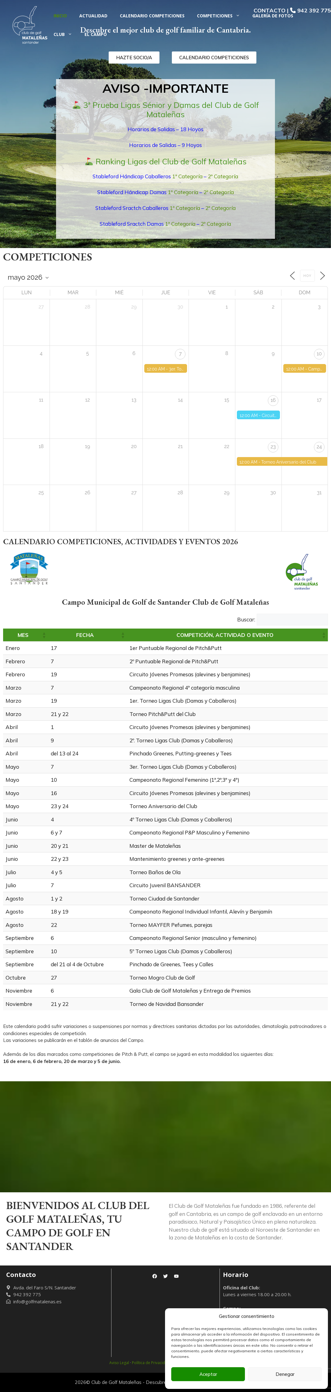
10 (319, 354)
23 (273, 447)
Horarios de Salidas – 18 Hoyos (165, 129)
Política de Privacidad (151, 1362)
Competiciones (221, 16)
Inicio (60, 16)
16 (273, 400)
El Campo (96, 34)
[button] (44, 635)
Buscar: (246, 619)
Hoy (307, 276)
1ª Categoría (187, 176)
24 (319, 447)
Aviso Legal (119, 1362)
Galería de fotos (272, 16)
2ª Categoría (223, 176)
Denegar (285, 1374)
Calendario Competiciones (152, 16)
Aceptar (208, 1374)
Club (66, 34)
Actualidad (93, 16)
